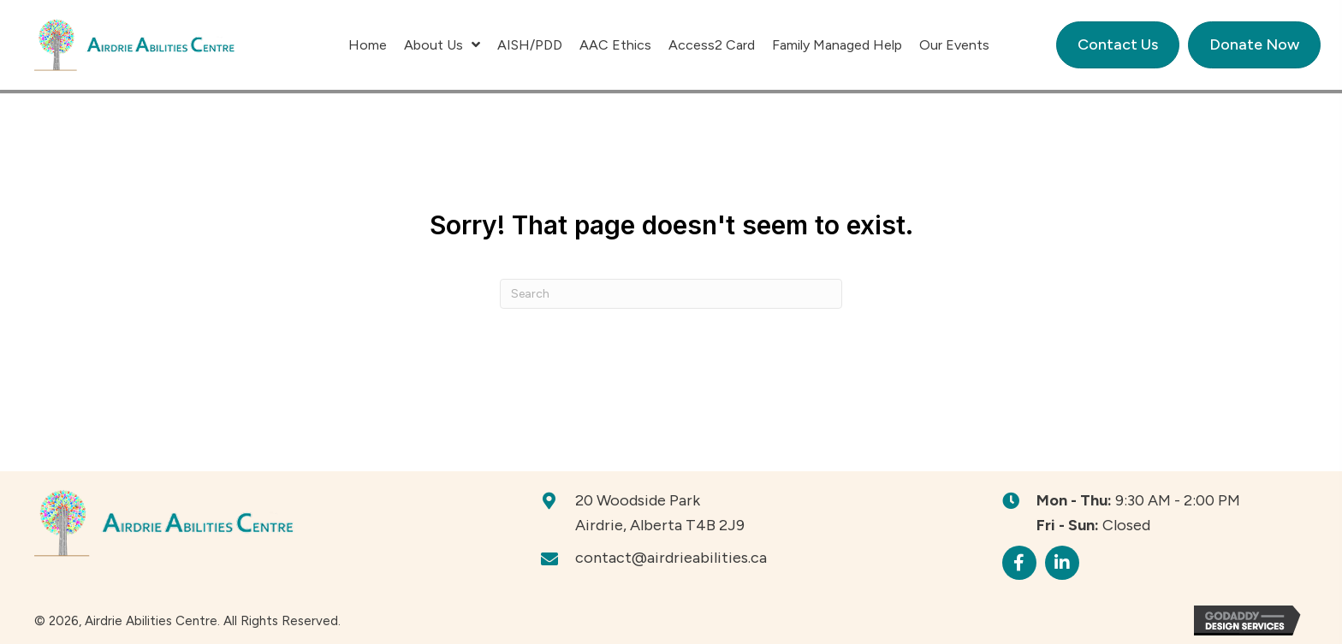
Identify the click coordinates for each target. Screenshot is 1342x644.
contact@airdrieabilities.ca (671, 557)
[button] (1019, 563)
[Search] (671, 294)
